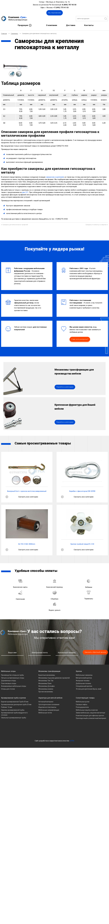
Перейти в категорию (64, 387)
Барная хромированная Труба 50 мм (14, 702)
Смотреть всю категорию (28, 497)
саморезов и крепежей (55, 177)
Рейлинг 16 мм (6, 707)
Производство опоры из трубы (12, 675)
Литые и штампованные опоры (12, 678)
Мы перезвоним (54, 13)
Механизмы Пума (44, 683)
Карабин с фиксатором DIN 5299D (82, 491)
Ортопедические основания (48, 704)
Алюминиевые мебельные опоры (13, 686)
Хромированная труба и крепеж (13, 698)
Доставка (70, 25)
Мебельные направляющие (48, 710)
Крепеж (79, 671)
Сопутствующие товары (85, 698)
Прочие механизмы (45, 692)
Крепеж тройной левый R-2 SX (82, 544)
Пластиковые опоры (8, 683)
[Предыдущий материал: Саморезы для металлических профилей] (14, 225)
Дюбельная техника (83, 683)
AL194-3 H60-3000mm (26, 544)
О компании (51, 25)
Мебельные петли (45, 713)
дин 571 (25, 192)
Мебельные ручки (82, 702)
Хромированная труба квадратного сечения (14, 714)
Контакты (89, 25)
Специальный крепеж (84, 686)
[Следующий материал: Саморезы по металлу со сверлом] (96, 225)
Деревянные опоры (8, 681)
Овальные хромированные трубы (13, 718)
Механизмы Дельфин (46, 686)
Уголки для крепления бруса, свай (88, 689)
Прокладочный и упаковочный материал (91, 718)
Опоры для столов (8, 689)
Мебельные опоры (8, 671)
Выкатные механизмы (46, 675)
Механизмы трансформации (49, 671)
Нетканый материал (45, 702)
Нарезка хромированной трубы (12, 710)
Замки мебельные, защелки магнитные (90, 713)
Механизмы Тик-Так (45, 681)
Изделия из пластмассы (47, 707)
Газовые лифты (81, 704)
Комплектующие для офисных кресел (90, 715)
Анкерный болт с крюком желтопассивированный (26, 491)
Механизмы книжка (45, 689)
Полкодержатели (82, 707)
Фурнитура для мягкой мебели (50, 698)
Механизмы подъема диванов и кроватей (54, 678)
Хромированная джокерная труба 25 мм (16, 704)
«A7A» (72, 741)
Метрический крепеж (84, 678)
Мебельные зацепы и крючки (87, 710)
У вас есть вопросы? (79, 339)
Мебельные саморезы (84, 675)
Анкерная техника (82, 681)
